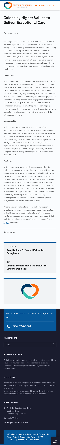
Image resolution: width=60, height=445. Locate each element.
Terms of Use (44, 434)
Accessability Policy (28, 437)
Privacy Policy (12, 437)
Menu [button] (55, 442)
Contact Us (22, 440)
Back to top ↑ (35, 440)
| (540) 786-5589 (44, 5)
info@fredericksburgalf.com (17, 422)
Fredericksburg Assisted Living (24, 434)
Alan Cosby (10, 232)
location (7, 222)
